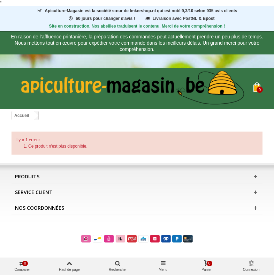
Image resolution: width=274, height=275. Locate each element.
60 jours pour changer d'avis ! (101, 18)
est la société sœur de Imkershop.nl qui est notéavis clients (137, 10)
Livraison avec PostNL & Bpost (180, 18)
